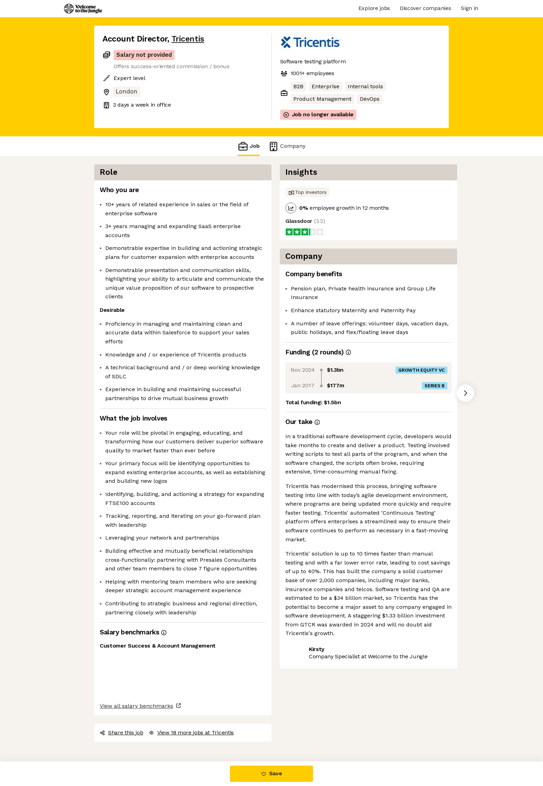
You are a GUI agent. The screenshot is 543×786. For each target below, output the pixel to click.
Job (249, 146)
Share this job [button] (121, 732)
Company (286, 146)
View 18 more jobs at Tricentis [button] (191, 732)
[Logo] (83, 8)
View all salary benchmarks (136, 706)
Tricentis (187, 39)
